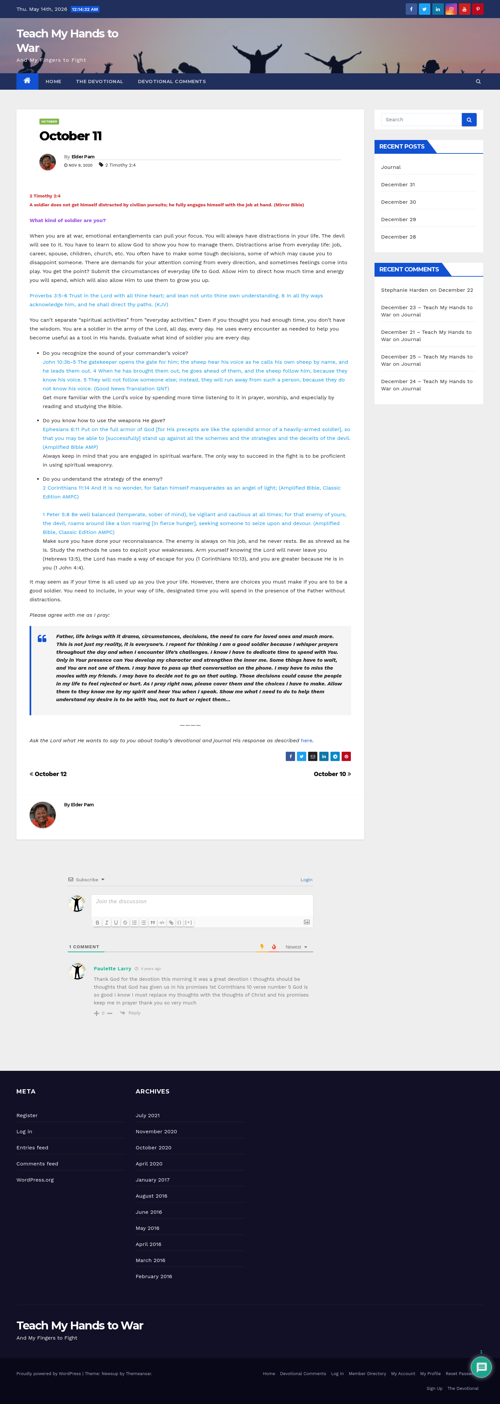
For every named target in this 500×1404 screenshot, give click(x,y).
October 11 (70, 136)
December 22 (456, 290)
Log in (24, 1131)
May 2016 (147, 1228)
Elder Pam (83, 157)
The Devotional (100, 81)
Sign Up (435, 1388)
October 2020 (153, 1147)
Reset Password (462, 1373)
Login (305, 879)
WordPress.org (35, 1180)
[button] (478, 81)
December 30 (398, 202)
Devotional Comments (172, 81)
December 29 (398, 219)
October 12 (48, 774)
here (306, 740)
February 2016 (154, 1276)
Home (53, 81)
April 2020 (149, 1164)
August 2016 (152, 1196)
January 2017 (153, 1180)
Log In (337, 1373)
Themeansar (138, 1373)
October (49, 121)
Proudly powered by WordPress (49, 1373)
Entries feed (32, 1147)
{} (179, 922)
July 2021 (148, 1115)
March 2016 (150, 1260)
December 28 (398, 237)
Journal (391, 167)
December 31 (398, 184)
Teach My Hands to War (79, 1325)
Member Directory (367, 1373)
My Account (403, 1373)
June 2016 (149, 1212)
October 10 (332, 774)
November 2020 (156, 1131)
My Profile (430, 1373)
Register (27, 1115)
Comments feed (37, 1164)
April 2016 (148, 1244)
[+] (189, 922)
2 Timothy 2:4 (120, 165)
